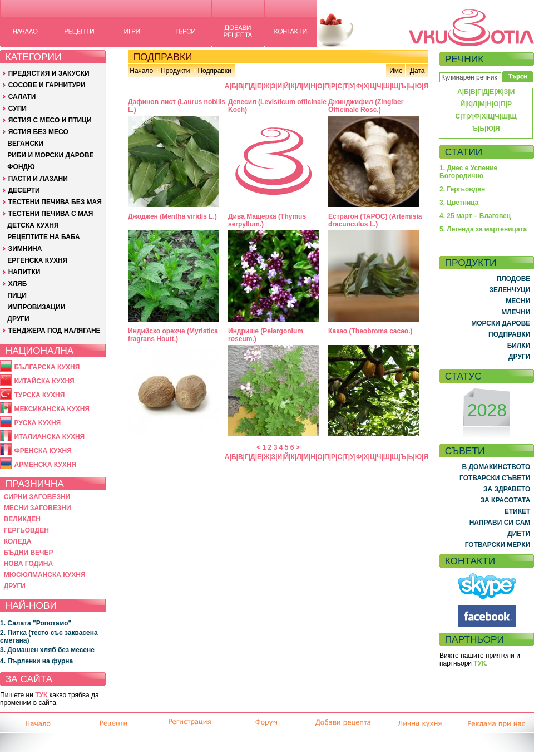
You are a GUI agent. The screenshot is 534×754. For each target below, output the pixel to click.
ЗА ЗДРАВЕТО (506, 489)
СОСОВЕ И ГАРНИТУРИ (47, 85)
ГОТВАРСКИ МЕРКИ (498, 545)
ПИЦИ (17, 295)
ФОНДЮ (20, 167)
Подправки (214, 71)
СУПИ (17, 108)
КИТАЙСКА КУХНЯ (44, 381)
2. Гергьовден (462, 189)
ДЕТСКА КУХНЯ (32, 225)
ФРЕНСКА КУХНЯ (42, 451)
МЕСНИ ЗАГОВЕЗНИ (37, 508)
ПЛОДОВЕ (514, 279)
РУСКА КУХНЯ (37, 423)
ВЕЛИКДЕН (22, 519)
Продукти (175, 71)
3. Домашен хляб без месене (47, 650)
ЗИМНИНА (25, 249)
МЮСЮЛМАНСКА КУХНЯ (45, 575)
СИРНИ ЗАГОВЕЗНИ (37, 497)
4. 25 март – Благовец (475, 216)
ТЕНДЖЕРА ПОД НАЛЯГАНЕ (54, 330)
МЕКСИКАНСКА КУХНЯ (52, 409)
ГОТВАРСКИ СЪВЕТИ (494, 478)
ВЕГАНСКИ (25, 143)
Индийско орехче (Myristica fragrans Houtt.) (173, 335)
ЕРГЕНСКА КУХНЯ (37, 260)
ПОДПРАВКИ (509, 334)
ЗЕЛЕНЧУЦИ (509, 290)
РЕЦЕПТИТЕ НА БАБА (43, 237)
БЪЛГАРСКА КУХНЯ (47, 367)
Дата (417, 71)
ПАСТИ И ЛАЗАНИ (38, 179)
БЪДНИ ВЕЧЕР (28, 552)
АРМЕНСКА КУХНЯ (45, 465)
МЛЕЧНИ (515, 312)
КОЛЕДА (18, 541)
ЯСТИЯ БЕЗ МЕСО (38, 132)
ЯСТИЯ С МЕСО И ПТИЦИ (50, 120)
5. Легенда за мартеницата (483, 229)
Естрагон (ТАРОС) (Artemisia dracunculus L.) (375, 220)
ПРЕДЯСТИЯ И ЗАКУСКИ (49, 73)
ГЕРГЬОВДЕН (26, 530)
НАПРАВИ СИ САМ (500, 522)
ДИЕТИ (518, 534)
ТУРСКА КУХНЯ (39, 395)
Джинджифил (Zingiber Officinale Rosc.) (365, 106)
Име (396, 71)
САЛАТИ (22, 97)
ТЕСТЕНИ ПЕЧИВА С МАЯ (50, 214)
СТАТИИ (464, 151)
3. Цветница (459, 202)
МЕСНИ (518, 301)
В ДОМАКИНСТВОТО (496, 467)
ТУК (41, 695)
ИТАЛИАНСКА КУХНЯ (49, 437)
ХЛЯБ (17, 284)
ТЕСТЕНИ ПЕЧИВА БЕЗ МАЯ (55, 202)
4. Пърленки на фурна (36, 661)
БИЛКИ (519, 345)
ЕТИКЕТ (518, 511)
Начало (141, 71)
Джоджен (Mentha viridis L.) (172, 216)
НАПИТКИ (24, 272)
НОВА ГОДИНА (28, 564)
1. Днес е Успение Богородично (468, 172)
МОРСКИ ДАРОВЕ (500, 323)
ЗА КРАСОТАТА (506, 500)
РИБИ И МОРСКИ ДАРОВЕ (50, 155)
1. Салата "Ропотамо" (35, 623)
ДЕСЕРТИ (24, 190)
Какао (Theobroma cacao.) (370, 331)
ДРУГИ (18, 319)
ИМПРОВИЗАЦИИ (36, 307)
